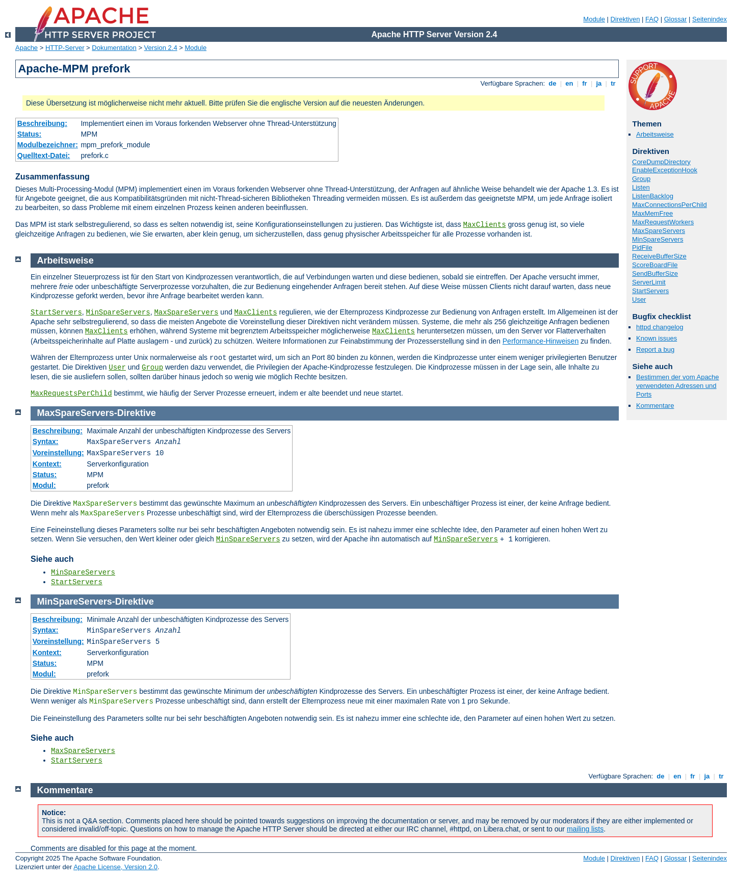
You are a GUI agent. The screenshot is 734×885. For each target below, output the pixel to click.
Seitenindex (709, 19)
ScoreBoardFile (655, 265)
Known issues (656, 338)
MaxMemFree (652, 213)
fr (585, 83)
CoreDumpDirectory (661, 162)
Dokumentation (114, 47)
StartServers (650, 291)
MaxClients (484, 225)
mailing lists (585, 829)
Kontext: (47, 464)
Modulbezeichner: (47, 145)
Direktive (136, 413)
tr (613, 83)
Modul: (44, 485)
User (639, 299)
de (552, 83)
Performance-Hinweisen (541, 341)
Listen (641, 187)
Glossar (675, 19)
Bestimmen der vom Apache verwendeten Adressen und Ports (677, 385)
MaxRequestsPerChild (71, 393)
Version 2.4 (160, 47)
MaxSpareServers (658, 231)
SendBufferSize (655, 273)
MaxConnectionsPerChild (669, 205)
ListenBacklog (652, 196)
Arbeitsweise (655, 134)
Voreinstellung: (58, 453)
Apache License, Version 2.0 (115, 867)
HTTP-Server (65, 47)
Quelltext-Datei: (43, 155)
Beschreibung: (42, 123)
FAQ (652, 19)
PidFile (642, 247)
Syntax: (46, 441)
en (569, 83)
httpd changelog (660, 327)
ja (599, 83)
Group (641, 179)
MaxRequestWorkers (663, 222)
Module (594, 19)
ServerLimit (649, 282)
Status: (29, 134)
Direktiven (625, 19)
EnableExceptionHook (664, 170)
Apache (26, 47)
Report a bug (655, 349)
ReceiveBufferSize (659, 256)
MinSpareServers (657, 239)
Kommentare (655, 405)
